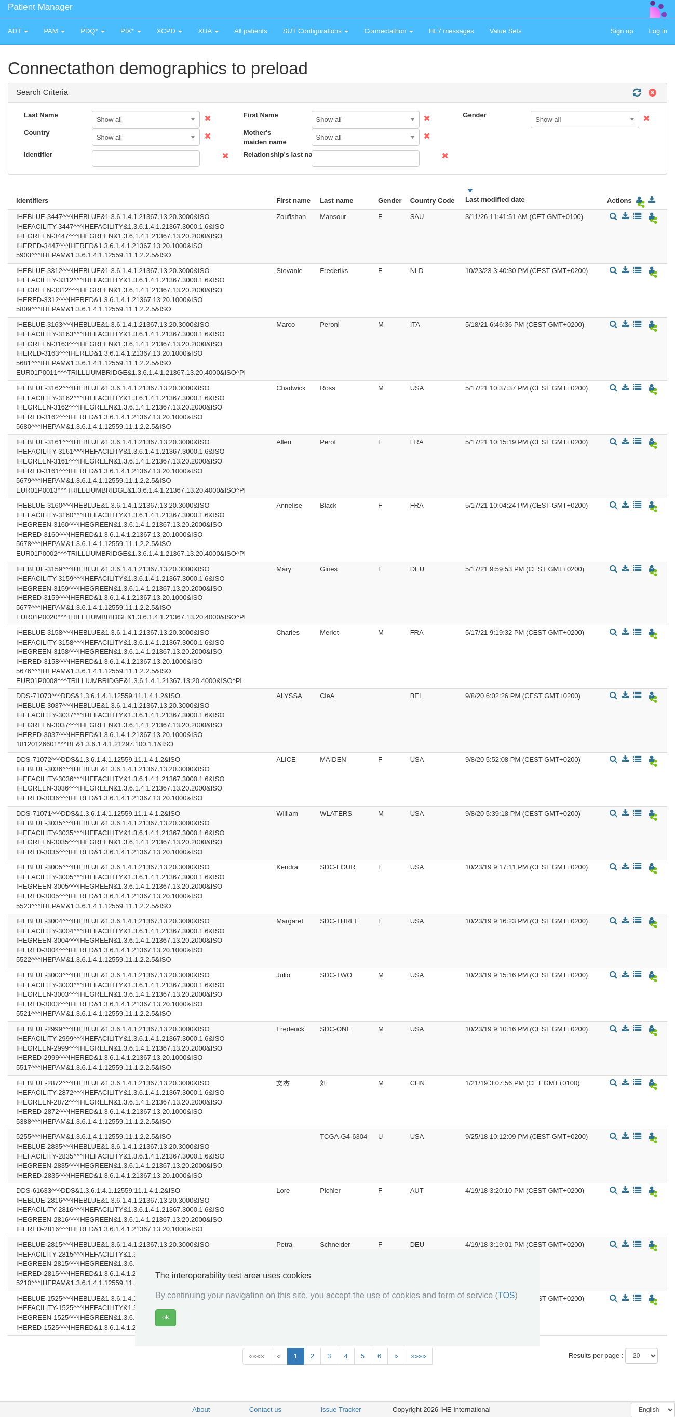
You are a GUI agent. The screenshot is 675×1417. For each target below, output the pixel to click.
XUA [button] (208, 31)
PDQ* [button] (92, 31)
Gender (475, 115)
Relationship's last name (274, 154)
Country (37, 133)
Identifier (38, 154)
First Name (261, 115)
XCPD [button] (170, 31)
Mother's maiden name (265, 137)
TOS (506, 1295)
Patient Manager (40, 7)
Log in (658, 31)
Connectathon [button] (388, 31)
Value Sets (506, 31)
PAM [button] (54, 31)
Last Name (41, 115)
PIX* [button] (130, 31)
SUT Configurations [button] (316, 31)
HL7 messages (451, 31)
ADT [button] (18, 31)
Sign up (621, 31)
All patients (250, 31)
